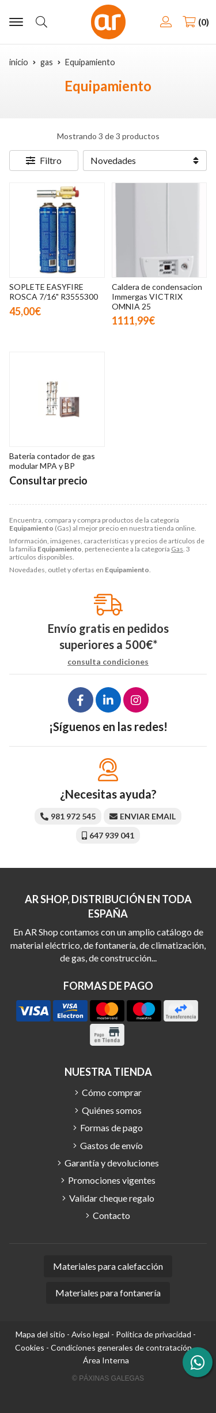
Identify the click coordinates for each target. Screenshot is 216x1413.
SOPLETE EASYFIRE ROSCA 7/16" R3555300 (53, 291)
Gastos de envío (111, 1145)
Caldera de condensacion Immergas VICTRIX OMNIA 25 (157, 296)
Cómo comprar (112, 1092)
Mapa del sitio (40, 1334)
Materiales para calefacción (108, 1266)
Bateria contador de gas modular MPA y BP (52, 461)
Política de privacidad (153, 1334)
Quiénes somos (112, 1110)
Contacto (111, 1215)
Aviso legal (90, 1334)
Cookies (29, 1347)
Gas (177, 549)
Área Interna (106, 1360)
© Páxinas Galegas (108, 1378)
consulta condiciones (108, 661)
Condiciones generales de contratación (121, 1347)
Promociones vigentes (112, 1180)
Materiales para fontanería (108, 1292)
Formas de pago (111, 1127)
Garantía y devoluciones (112, 1162)
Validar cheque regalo (111, 1197)
